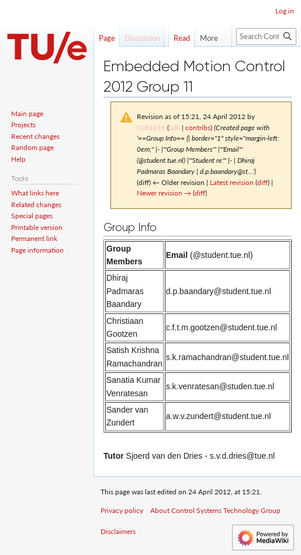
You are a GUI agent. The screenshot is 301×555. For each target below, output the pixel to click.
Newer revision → (164, 193)
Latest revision (232, 182)
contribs (197, 127)
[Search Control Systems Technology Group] (266, 59)
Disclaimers (118, 531)
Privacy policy (122, 510)
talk (174, 127)
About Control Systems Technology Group (215, 510)
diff (262, 182)
